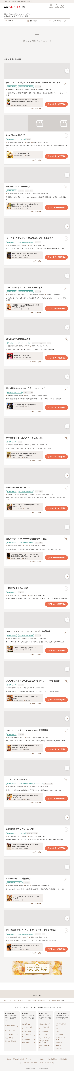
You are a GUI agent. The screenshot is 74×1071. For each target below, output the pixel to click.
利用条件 (21, 1059)
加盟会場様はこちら (54, 1059)
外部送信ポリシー (43, 1059)
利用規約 (15, 1059)
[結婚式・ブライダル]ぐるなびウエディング (15, 1000)
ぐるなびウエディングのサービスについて (32, 1062)
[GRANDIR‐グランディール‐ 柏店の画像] (37, 817)
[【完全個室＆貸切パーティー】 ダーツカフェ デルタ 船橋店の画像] (37, 918)
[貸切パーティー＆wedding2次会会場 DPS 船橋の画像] (37, 527)
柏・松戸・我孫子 (56, 1000)
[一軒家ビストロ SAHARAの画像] (37, 576)
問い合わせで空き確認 (56, 558)
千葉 (49, 1000)
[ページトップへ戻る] (37, 994)
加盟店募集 (64, 1059)
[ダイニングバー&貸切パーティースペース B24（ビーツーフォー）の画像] (37, 71)
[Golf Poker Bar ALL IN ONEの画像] (37, 476)
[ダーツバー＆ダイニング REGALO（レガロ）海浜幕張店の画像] (37, 226)
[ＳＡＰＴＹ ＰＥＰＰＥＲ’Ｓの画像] (37, 768)
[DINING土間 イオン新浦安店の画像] (37, 867)
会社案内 (9, 1059)
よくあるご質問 (49, 1062)
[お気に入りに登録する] (66, 83)
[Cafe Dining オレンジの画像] (37, 123)
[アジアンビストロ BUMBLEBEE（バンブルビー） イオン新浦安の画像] (37, 669)
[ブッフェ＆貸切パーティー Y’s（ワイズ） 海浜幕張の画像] (37, 620)
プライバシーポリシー (31, 1059)
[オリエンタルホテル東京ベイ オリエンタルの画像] (37, 426)
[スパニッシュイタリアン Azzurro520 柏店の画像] (37, 276)
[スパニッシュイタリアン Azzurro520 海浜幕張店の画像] (37, 719)
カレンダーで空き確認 (56, 104)
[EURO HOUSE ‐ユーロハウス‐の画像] (37, 175)
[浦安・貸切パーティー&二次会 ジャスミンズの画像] (37, 377)
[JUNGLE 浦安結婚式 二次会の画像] (37, 327)
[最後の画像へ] (67, 70)
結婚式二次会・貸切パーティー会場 (37, 1000)
